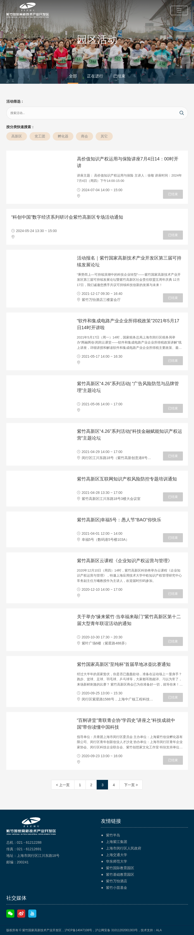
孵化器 (63, 136)
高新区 (16, 136)
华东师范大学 (116, 861)
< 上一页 (63, 785)
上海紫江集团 (116, 842)
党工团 (40, 136)
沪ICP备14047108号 (78, 930)
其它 (104, 136)
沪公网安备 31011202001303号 (116, 930)
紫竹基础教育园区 (120, 874)
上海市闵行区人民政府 (123, 848)
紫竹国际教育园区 (120, 868)
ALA (159, 930)
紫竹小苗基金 (116, 888)
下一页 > (131, 785)
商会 (84, 136)
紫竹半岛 (113, 835)
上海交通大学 (116, 855)
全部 (73, 76)
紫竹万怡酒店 (116, 881)
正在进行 (95, 76)
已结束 (119, 76)
